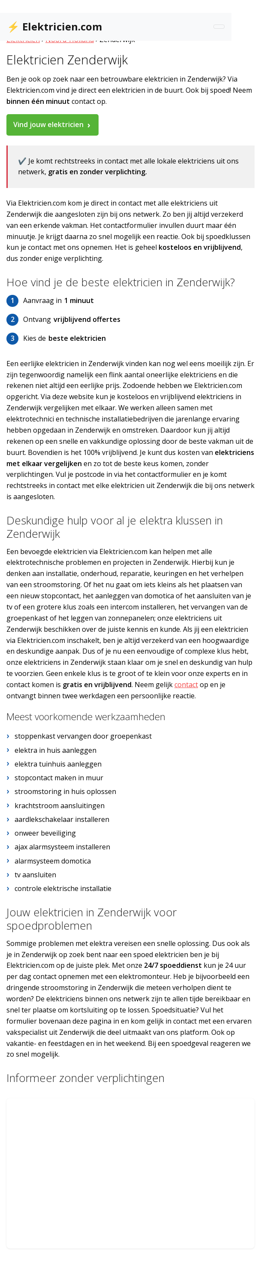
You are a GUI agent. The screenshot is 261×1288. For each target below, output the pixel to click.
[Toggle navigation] (219, 26)
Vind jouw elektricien (48, 124)
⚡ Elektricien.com (54, 26)
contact (186, 684)
